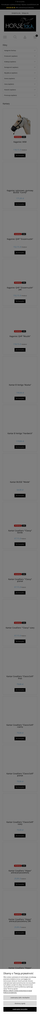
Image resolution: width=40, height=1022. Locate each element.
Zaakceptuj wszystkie (20, 1009)
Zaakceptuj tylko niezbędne (20, 998)
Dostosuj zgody (20, 1003)
